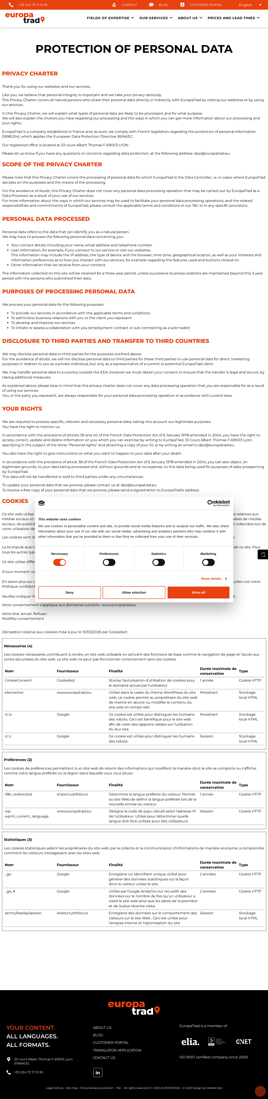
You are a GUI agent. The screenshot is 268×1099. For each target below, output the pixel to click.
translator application (117, 1050)
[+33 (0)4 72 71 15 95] (8, 1072)
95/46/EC (125, 136)
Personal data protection (96, 1088)
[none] (248, 5)
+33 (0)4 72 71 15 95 (28, 1072)
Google (63, 714)
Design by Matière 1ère (207, 1088)
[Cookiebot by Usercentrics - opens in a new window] (210, 503)
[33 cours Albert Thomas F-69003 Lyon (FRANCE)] (8, 1059)
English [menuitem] (245, 5)
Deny (70, 592)
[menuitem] (248, 5)
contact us (104, 1058)
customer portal (111, 1042)
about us (102, 1028)
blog (98, 1035)
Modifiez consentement (23, 618)
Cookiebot (118, 632)
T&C (118, 1088)
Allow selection (134, 592)
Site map (72, 1088)
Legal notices (54, 1088)
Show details (211, 578)
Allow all (198, 592)
